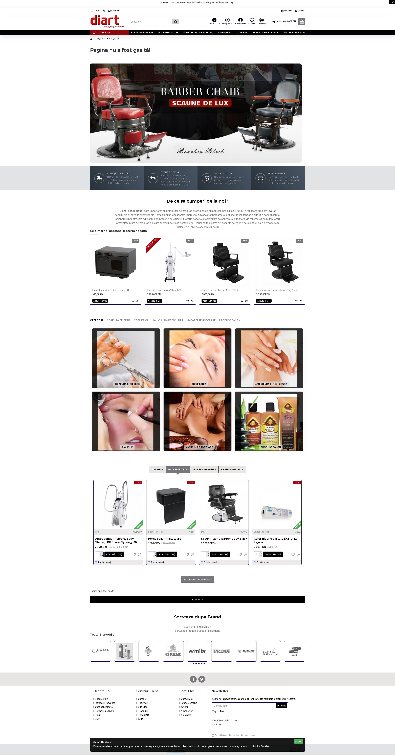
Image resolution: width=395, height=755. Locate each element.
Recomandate (177, 469)
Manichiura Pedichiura (167, 320)
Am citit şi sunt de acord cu (233, 735)
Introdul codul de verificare (220, 722)
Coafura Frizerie (118, 320)
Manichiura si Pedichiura (270, 384)
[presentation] (260, 724)
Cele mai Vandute (204, 469)
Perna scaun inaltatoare (164, 538)
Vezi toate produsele (196, 579)
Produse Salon (229, 320)
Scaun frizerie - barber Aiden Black (220, 290)
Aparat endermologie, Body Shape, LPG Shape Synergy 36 (116, 540)
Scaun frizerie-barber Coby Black (224, 538)
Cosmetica (141, 320)
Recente (157, 469)
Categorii (96, 320)
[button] (190, 663)
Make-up (127, 447)
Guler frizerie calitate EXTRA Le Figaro (276, 540)
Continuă (197, 599)
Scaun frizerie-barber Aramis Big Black (276, 290)
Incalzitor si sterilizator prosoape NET (112, 290)
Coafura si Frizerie (127, 384)
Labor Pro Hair (155, 531)
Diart (97, 531)
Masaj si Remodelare (201, 320)
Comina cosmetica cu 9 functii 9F (164, 290)
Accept (299, 741)
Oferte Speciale (232, 469)
